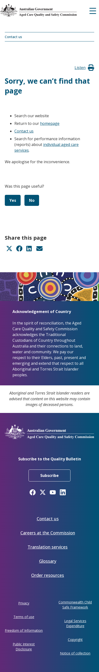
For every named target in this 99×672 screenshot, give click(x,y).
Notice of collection (75, 653)
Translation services (48, 547)
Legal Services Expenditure (75, 623)
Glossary (47, 561)
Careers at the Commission (47, 533)
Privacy (23, 603)
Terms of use (23, 616)
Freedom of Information (24, 630)
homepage (49, 123)
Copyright (75, 639)
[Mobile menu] (92, 10)
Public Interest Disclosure (24, 646)
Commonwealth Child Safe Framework (75, 604)
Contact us (13, 37)
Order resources (47, 575)
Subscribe (49, 475)
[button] (80, 67)
